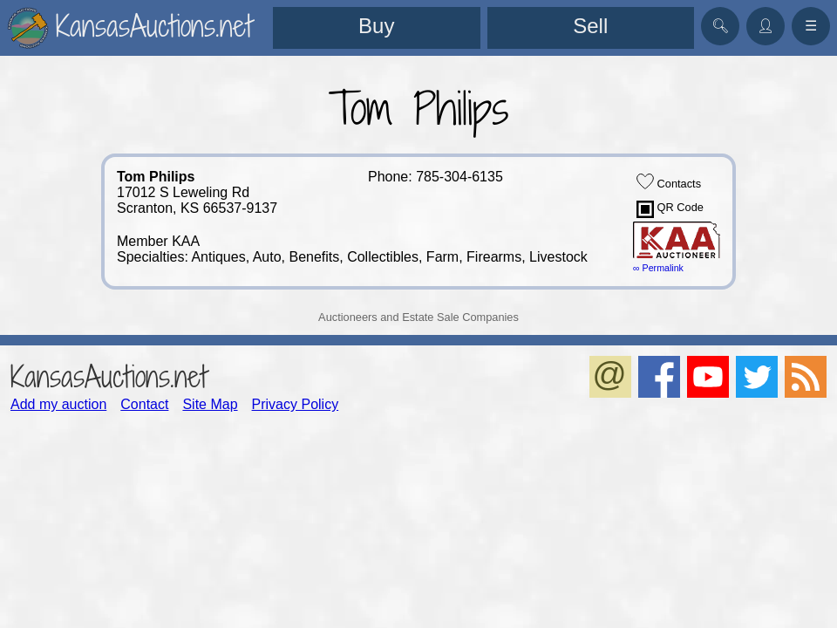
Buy (376, 26)
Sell (590, 26)
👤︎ (765, 25)
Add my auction (58, 404)
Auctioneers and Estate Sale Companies (418, 317)
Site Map (209, 404)
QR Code (670, 209)
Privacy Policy (295, 404)
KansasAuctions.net (108, 376)
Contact (144, 404)
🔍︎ (720, 25)
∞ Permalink (658, 268)
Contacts (668, 181)
